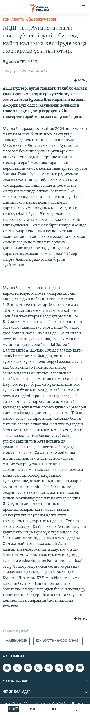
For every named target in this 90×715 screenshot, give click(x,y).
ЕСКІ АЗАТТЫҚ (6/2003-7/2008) (29, 20)
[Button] (81, 80)
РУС (33, 709)
